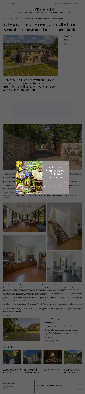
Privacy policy (48, 186)
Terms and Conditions (57, 186)
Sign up (65, 182)
